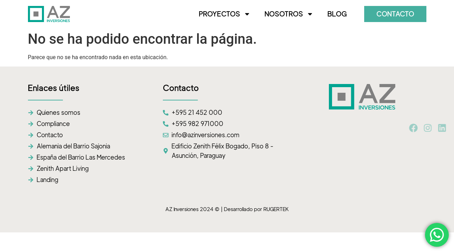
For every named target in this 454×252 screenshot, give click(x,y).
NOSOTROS (289, 14)
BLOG (337, 14)
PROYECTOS (225, 14)
